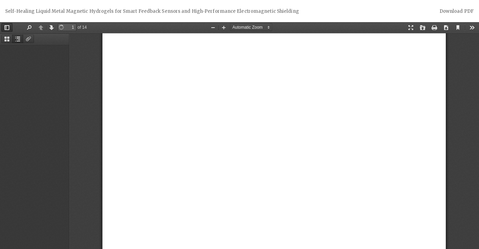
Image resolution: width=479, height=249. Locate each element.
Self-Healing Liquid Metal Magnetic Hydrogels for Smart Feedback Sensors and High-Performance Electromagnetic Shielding (152, 11)
